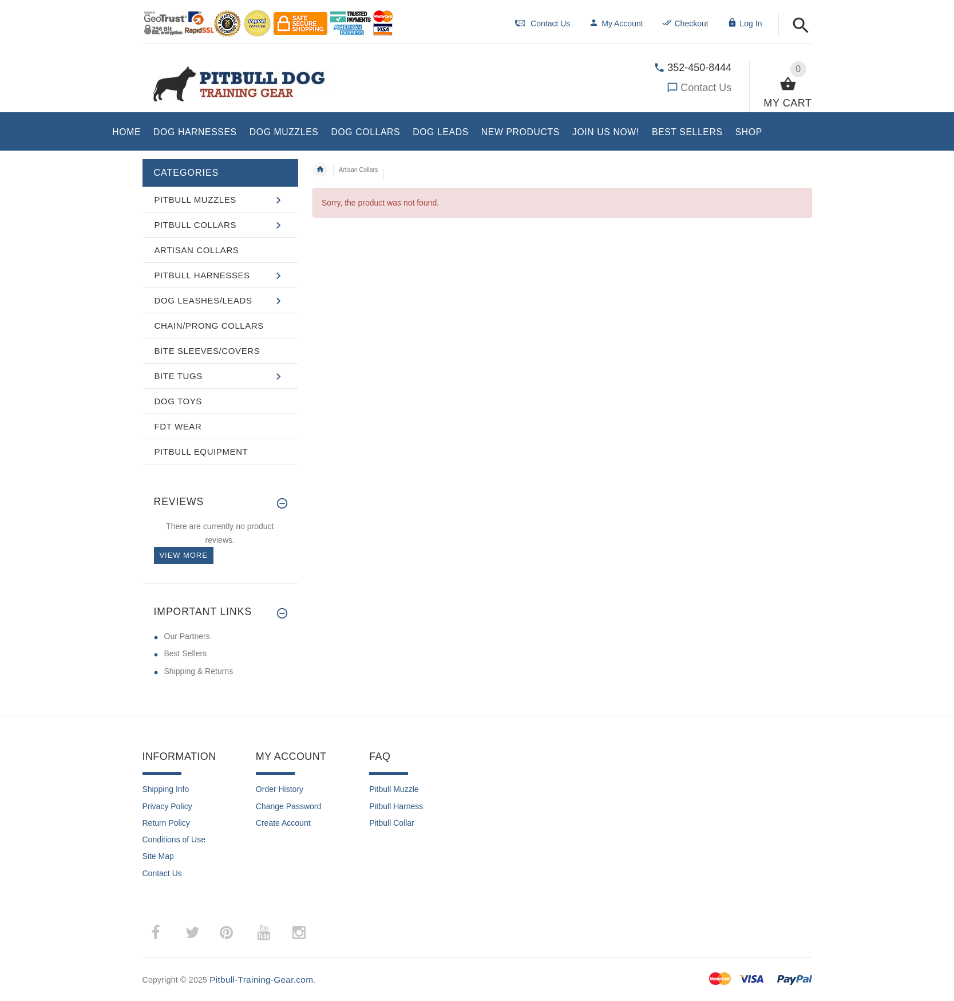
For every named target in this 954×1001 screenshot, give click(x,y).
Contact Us (705, 87)
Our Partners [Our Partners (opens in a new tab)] (187, 636)
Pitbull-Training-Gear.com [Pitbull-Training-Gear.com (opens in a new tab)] (261, 979)
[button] (801, 26)
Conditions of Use (174, 839)
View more (184, 555)
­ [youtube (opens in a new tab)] (264, 933)
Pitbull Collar (391, 822)
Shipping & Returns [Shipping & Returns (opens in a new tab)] (198, 671)
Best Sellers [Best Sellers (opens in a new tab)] (185, 653)
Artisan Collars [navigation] (358, 169)
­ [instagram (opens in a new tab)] (299, 933)
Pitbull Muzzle (393, 789)
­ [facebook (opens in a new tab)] (162, 932)
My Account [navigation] (616, 23)
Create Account (283, 822)
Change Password (288, 806)
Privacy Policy (167, 806)
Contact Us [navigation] (542, 23)
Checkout (685, 23)
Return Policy (166, 822)
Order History (279, 789)
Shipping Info (165, 789)
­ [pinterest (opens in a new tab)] (235, 932)
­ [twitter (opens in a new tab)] (193, 933)
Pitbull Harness (396, 806)
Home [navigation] (319, 169)
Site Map (158, 856)
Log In (744, 23)
